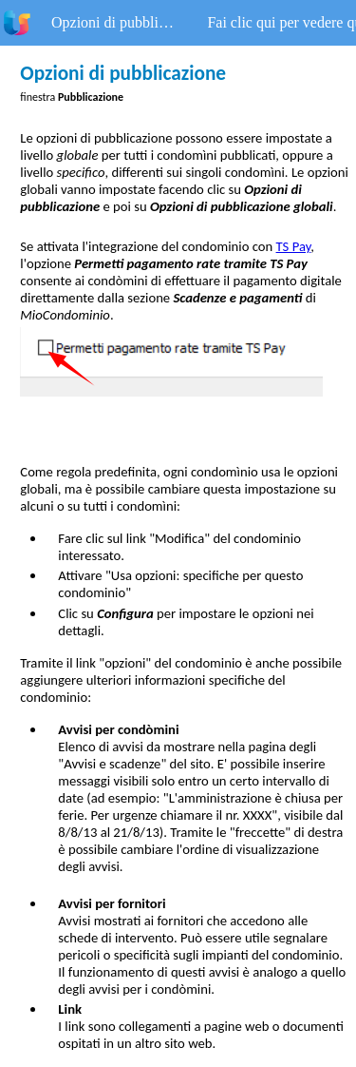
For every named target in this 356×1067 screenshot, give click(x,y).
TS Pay (293, 246)
